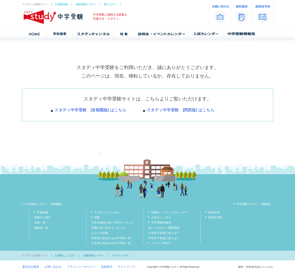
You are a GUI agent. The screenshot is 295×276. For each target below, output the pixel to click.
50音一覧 (40, 222)
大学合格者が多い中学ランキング (112, 222)
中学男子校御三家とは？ (164, 233)
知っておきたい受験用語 (164, 227)
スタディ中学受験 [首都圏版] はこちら (90, 110)
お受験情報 (61, 4)
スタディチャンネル (107, 212)
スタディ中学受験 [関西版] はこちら (180, 110)
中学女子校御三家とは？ (164, 238)
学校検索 (42, 212)
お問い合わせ (53, 266)
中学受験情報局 (161, 222)
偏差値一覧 (41, 227)
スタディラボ (119, 255)
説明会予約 (215, 217)
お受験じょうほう (65, 255)
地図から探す (42, 217)
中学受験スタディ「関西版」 (254, 204)
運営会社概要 (30, 266)
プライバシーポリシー (81, 266)
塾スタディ (110, 4)
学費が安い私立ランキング (108, 227)
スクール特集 (99, 233)
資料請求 (214, 212)
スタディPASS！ (162, 243)
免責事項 (106, 266)
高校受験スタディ (86, 4)
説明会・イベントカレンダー (169, 212)
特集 (97, 217)
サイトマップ (126, 266)
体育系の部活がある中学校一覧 (111, 238)
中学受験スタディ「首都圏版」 (45, 204)
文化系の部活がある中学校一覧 (111, 243)
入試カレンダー (161, 217)
